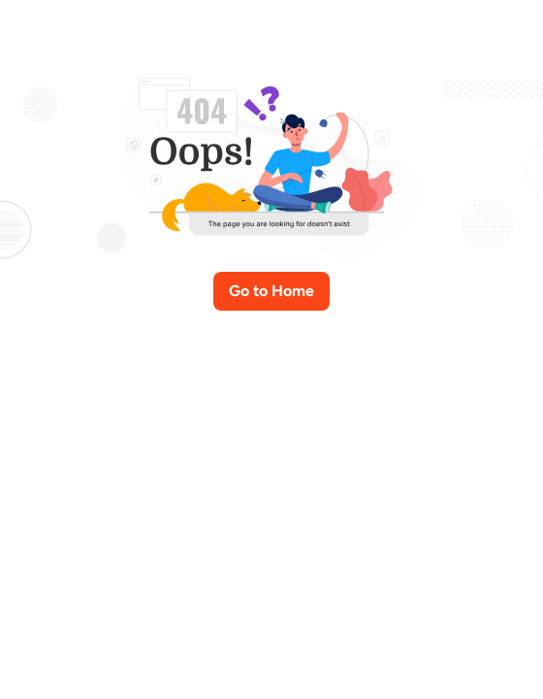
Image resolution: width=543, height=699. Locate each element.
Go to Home (271, 291)
